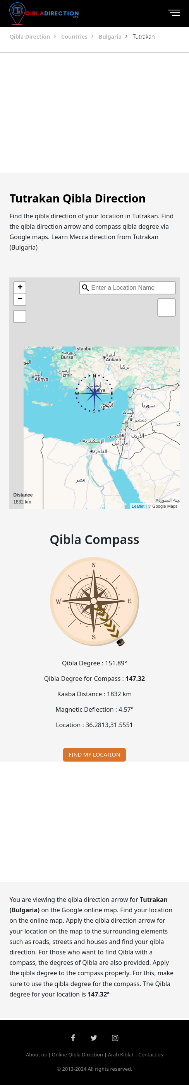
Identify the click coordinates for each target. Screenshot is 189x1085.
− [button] (19, 299)
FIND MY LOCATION (94, 754)
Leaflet (138, 506)
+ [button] (19, 288)
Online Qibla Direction (77, 1054)
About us (36, 1054)
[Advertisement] (94, 113)
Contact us (150, 1054)
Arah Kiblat (121, 1054)
